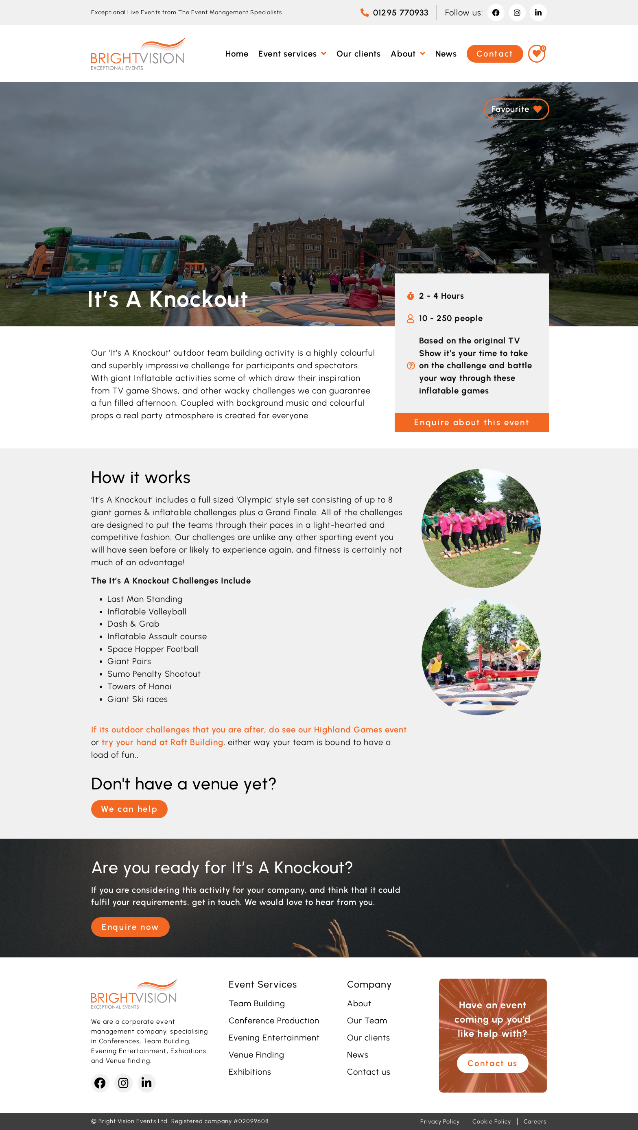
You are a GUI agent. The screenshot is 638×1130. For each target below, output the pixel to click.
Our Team (367, 1020)
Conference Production (274, 1020)
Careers (535, 1121)
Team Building (257, 1003)
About (359, 1003)
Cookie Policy (491, 1121)
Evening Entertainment (274, 1038)
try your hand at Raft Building (162, 742)
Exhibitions (250, 1072)
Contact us (369, 1072)
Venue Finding (256, 1055)
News (358, 1055)
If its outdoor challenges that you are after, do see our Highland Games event (249, 729)
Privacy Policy (440, 1121)
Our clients (368, 1038)
